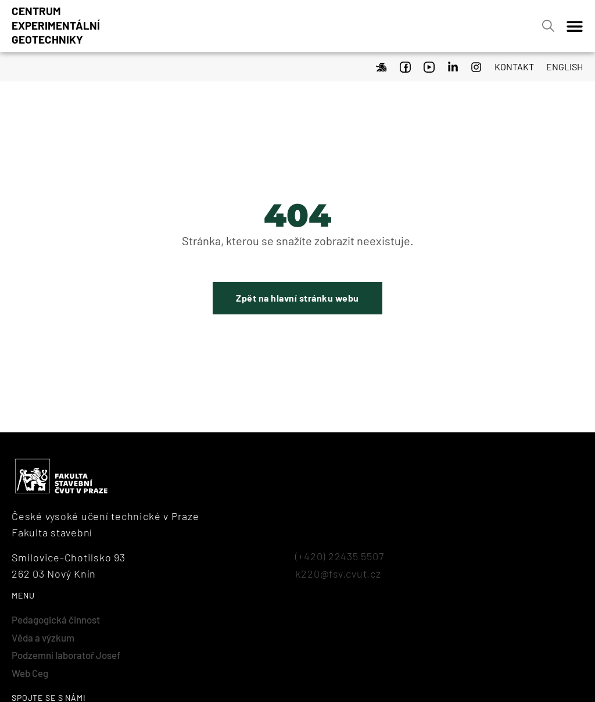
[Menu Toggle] (574, 26)
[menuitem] (561, 65)
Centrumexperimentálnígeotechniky (56, 25)
